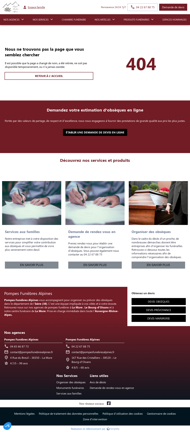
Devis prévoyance (158, 310)
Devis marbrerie (158, 318)
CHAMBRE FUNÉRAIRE (74, 19)
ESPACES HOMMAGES (175, 19)
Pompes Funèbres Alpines (21, 339)
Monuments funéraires (70, 388)
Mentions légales (24, 413)
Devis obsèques (159, 301)
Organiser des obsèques (71, 382)
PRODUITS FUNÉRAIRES (136, 19)
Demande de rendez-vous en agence (112, 388)
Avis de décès (98, 382)
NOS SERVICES (40, 19)
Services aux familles (69, 393)
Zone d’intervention (95, 419)
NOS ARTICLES (102, 19)
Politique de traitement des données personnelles (68, 413)
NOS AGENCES (11, 19)
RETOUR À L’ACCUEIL (49, 76)
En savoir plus (31, 265)
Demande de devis (173, 7)
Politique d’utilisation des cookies (123, 413)
